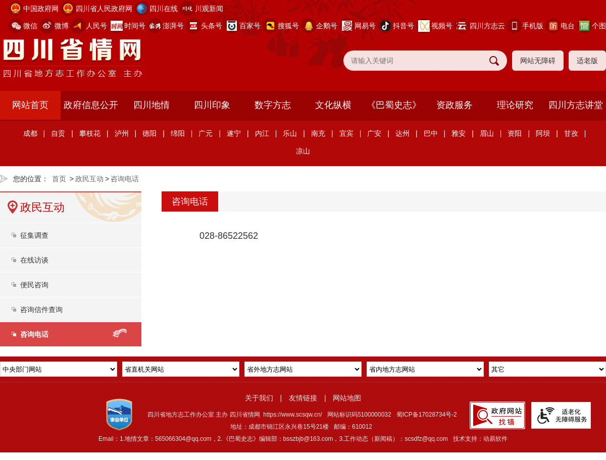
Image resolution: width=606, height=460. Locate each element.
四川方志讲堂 (575, 105)
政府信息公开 (91, 105)
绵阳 (178, 133)
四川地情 (151, 105)
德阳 (149, 133)
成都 (30, 133)
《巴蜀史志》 (394, 105)
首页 (59, 179)
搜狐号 (288, 26)
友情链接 (303, 398)
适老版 (587, 61)
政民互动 (89, 179)
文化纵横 (333, 105)
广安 (374, 133)
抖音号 (403, 26)
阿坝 (543, 133)
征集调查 (34, 235)
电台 (568, 26)
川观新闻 (209, 9)
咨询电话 (125, 179)
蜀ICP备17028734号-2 (426, 414)
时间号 (134, 26)
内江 (262, 133)
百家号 (250, 26)
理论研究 (515, 105)
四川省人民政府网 (104, 9)
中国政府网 (41, 9)
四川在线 (163, 9)
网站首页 (30, 105)
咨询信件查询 (41, 309)
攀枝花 (89, 133)
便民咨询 (34, 285)
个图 (599, 26)
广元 (205, 133)
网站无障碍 (538, 61)
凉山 (303, 151)
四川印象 (212, 105)
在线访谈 (34, 260)
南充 (318, 133)
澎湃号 (173, 26)
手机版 (532, 26)
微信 (30, 26)
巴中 (431, 133)
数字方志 (273, 105)
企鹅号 (326, 26)
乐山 (290, 133)
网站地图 (347, 398)
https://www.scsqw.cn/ (292, 414)
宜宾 (346, 133)
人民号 (96, 26)
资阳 (515, 133)
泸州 (122, 133)
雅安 (458, 133)
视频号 (441, 26)
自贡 (58, 133)
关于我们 (259, 398)
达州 (402, 133)
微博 (62, 26)
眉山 (487, 133)
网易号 (365, 26)
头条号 (211, 26)
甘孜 (571, 133)
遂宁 (234, 133)
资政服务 (454, 105)
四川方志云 (487, 26)
